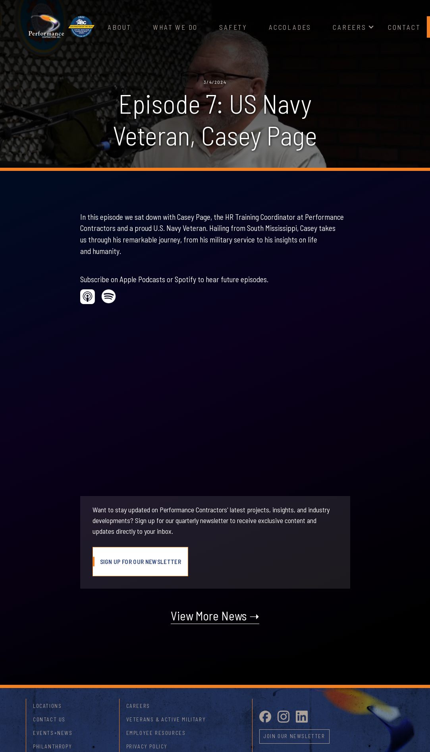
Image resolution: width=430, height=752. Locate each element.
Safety (233, 27)
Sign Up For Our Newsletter (140, 561)
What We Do (175, 27)
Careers (349, 27)
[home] (46, 27)
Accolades (290, 27)
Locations (47, 706)
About (119, 27)
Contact (404, 27)
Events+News (53, 733)
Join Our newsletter (294, 736)
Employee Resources (156, 733)
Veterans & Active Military (166, 719)
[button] (349, 27)
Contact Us (49, 719)
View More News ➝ (215, 616)
